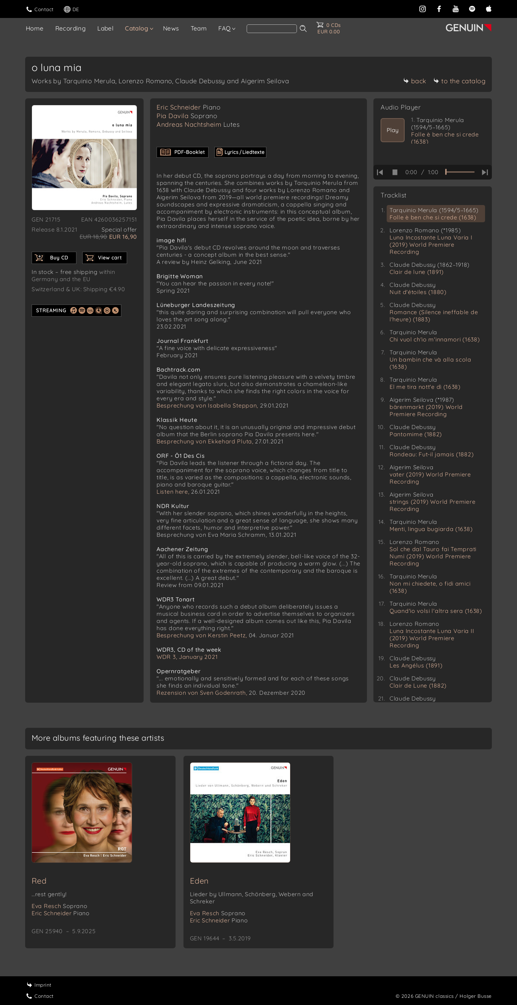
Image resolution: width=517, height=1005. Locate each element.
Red (39, 881)
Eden (199, 881)
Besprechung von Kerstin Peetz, (202, 635)
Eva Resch (59, 905)
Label (105, 28)
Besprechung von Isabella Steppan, (207, 405)
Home (35, 28)
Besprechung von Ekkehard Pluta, (205, 441)
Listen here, (173, 491)
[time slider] (460, 172)
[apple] (488, 8)
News (171, 28)
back (415, 81)
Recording (70, 28)
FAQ (224, 28)
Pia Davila (187, 116)
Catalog (136, 28)
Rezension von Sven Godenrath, (202, 692)
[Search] (272, 28)
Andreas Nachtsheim (198, 124)
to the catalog (459, 81)
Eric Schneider (188, 107)
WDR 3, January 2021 (187, 656)
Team (199, 28)
